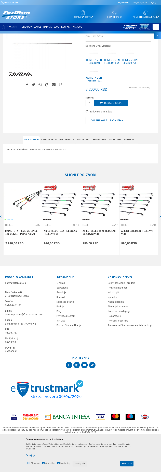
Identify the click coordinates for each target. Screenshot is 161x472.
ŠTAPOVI (33, 36)
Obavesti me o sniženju (140, 121)
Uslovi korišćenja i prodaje (121, 316)
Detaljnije (30, 455)
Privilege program (66, 349)
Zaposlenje (62, 321)
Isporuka (112, 330)
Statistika (50, 463)
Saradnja (61, 326)
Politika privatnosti (117, 321)
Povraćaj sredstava (118, 354)
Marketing (65, 463)
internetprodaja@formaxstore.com (24, 348)
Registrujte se (140, 2)
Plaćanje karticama (118, 340)
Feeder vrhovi (46, 36)
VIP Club (61, 354)
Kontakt (61, 330)
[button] (156, 27)
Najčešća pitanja (65, 335)
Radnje (60, 340)
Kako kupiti (113, 326)
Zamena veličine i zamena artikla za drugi (130, 359)
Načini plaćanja (116, 335)
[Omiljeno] (153, 3)
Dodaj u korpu (113, 136)
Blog (59, 344)
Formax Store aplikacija (69, 359)
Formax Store (9, 36)
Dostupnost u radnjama (107, 154)
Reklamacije (114, 349)
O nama (61, 316)
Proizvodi (22, 36)
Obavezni (35, 463)
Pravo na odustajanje (119, 344)
